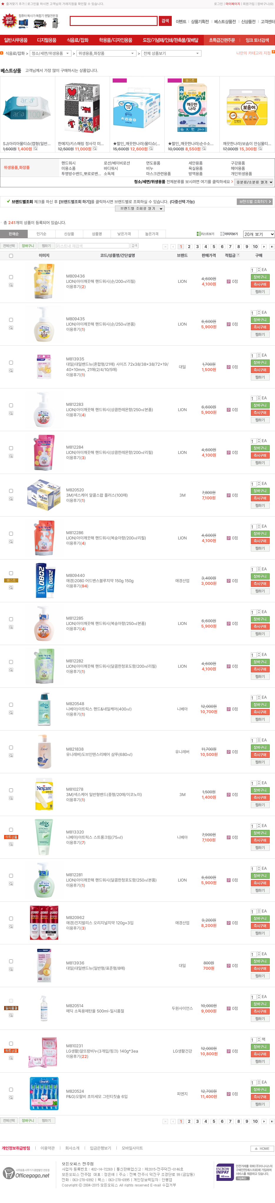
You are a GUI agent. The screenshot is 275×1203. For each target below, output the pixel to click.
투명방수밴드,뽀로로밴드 (81, 173)
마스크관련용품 (158, 173)
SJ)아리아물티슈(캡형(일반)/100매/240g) (38, 143)
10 (255, 246)
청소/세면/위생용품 (47, 53)
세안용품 (196, 163)
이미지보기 (229, 234)
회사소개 (72, 1148)
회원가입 (249, 4)
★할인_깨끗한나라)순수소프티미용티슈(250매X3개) (211, 143)
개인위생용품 (241, 173)
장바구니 (263, 4)
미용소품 (68, 168)
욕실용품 (196, 168)
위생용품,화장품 (91, 53)
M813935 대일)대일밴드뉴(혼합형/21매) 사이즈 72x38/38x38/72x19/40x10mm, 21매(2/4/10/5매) (117, 364)
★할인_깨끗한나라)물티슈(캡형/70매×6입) (148, 143)
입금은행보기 (100, 1148)
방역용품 (196, 173)
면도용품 (153, 163)
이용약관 (48, 1148)
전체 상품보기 (155, 53)
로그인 (218, 4)
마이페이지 (233, 4)
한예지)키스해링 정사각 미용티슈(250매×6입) (96, 143)
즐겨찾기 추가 (15, 4)
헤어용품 (238, 168)
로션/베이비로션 (117, 163)
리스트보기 (205, 234)
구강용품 (238, 163)
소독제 (109, 173)
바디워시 (111, 168)
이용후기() (76, 286)
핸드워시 (68, 163)
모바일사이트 (132, 1148)
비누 (149, 168)
